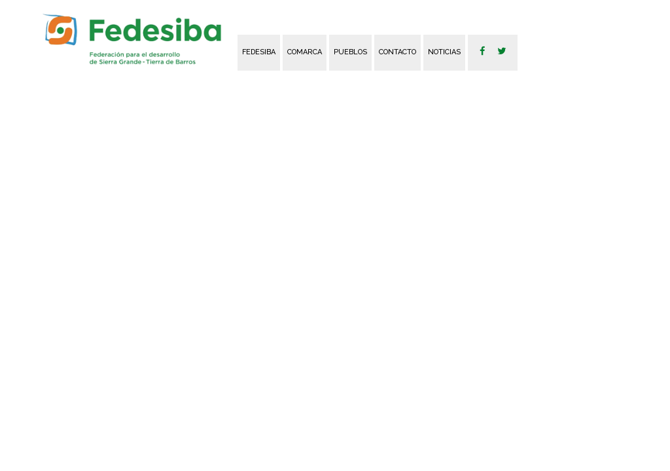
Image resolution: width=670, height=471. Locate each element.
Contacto (397, 52)
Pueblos (350, 52)
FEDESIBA (258, 52)
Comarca (304, 52)
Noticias (444, 52)
